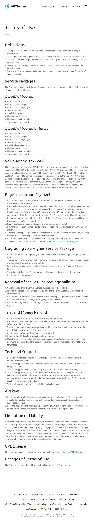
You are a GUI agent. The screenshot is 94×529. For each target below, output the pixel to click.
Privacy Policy (74, 495)
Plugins (75, 6)
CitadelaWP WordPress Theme (60, 517)
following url (48, 333)
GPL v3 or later (77, 452)
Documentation (20, 495)
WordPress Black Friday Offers (18, 504)
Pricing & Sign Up (27, 500)
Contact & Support (47, 500)
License (50, 495)
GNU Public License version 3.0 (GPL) (62, 242)
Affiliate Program (66, 500)
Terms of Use (37, 495)
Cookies (61, 495)
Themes (62, 6)
